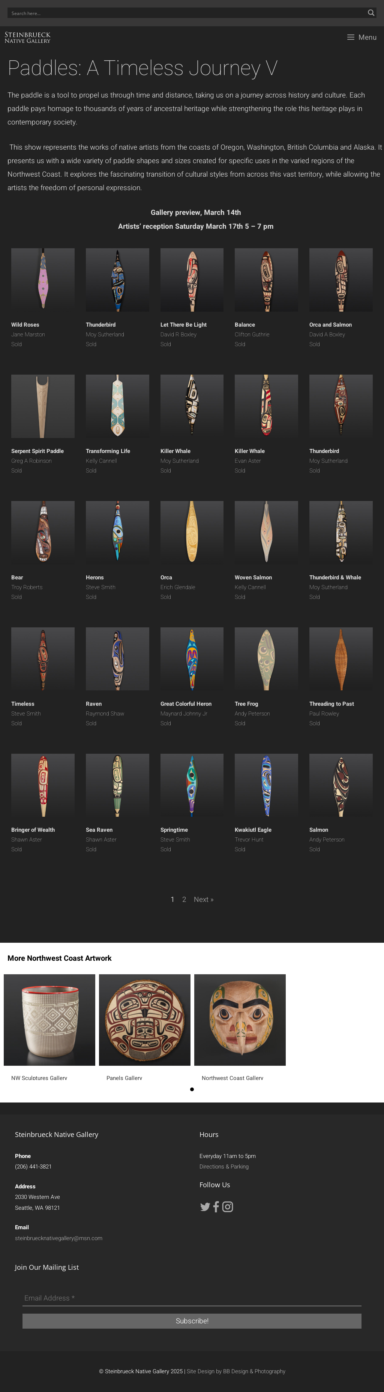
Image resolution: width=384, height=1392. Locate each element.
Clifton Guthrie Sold (252, 334)
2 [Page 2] (184, 899)
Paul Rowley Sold (331, 714)
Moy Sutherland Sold (105, 334)
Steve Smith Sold (101, 587)
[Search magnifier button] (371, 13)
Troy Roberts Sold (26, 587)
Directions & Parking (224, 1166)
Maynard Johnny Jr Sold (186, 714)
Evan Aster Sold (250, 461)
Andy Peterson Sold (252, 714)
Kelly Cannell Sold (108, 461)
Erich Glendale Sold (177, 587)
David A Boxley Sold (330, 334)
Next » (204, 899)
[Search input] (187, 12)
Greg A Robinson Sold (37, 461)
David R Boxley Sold (183, 334)
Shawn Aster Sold (33, 840)
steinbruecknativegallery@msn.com (58, 1238)
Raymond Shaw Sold (105, 714)
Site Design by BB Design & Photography (236, 1371)
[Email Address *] (192, 1298)
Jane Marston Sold (28, 334)
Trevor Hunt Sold (253, 840)
